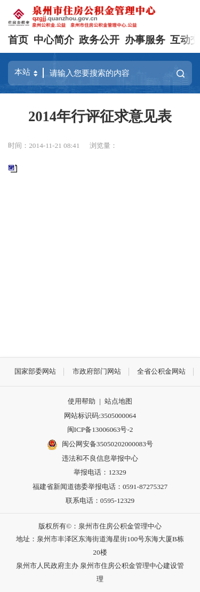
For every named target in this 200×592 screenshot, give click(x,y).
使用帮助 (81, 401)
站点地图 (118, 401)
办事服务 (145, 39)
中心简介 (54, 39)
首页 (18, 39)
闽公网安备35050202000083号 (100, 444)
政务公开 (99, 39)
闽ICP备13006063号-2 (100, 429)
